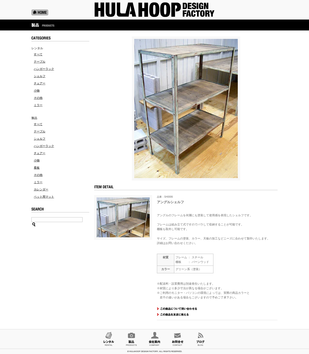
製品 (131, 339)
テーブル (39, 61)
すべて (38, 54)
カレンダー (41, 189)
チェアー (39, 83)
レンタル (108, 339)
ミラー (38, 105)
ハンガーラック (44, 69)
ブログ (200, 339)
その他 (38, 98)
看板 (37, 167)
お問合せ (177, 339)
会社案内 (154, 339)
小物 (37, 90)
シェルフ (39, 76)
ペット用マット (44, 196)
